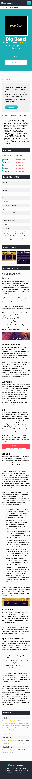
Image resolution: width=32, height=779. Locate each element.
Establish (4, 182)
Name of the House (7, 155)
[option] (9, 257)
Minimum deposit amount (9, 205)
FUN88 (6, 159)
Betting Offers (8, 770)
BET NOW (11, 107)
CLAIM (16, 56)
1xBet (5, 165)
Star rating (19, 155)
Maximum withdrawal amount (10, 220)
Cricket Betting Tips (21, 768)
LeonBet (6, 168)
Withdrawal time (6, 197)
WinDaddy (6, 171)
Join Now (26, 770)
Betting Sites (10, 768)
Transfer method (6, 228)
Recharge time (6, 190)
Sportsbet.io (7, 162)
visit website (16, 62)
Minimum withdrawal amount (10, 213)
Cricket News (18, 770)
